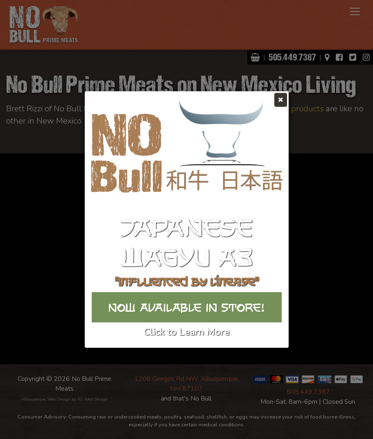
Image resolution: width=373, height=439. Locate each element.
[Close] (280, 100)
